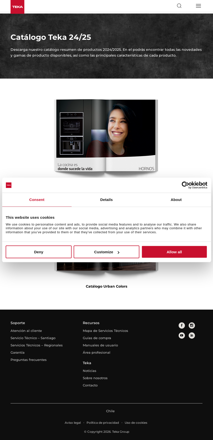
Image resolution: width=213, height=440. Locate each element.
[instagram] (191, 325)
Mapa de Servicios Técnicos (105, 331)
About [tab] (176, 199)
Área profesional (96, 352)
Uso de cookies (136, 422)
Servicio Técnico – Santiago (33, 338)
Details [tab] (106, 199)
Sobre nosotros (95, 378)
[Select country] (188, 6)
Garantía (18, 352)
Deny (38, 252)
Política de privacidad (103, 422)
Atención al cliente (26, 331)
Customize (106, 252)
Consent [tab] (36, 199)
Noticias (89, 371)
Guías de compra (97, 338)
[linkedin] (191, 335)
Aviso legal (73, 422)
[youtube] (181, 335)
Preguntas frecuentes (29, 360)
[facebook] (181, 325)
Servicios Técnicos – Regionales (37, 345)
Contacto (90, 385)
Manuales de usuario (100, 345)
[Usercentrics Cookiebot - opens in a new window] (185, 185)
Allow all (174, 252)
